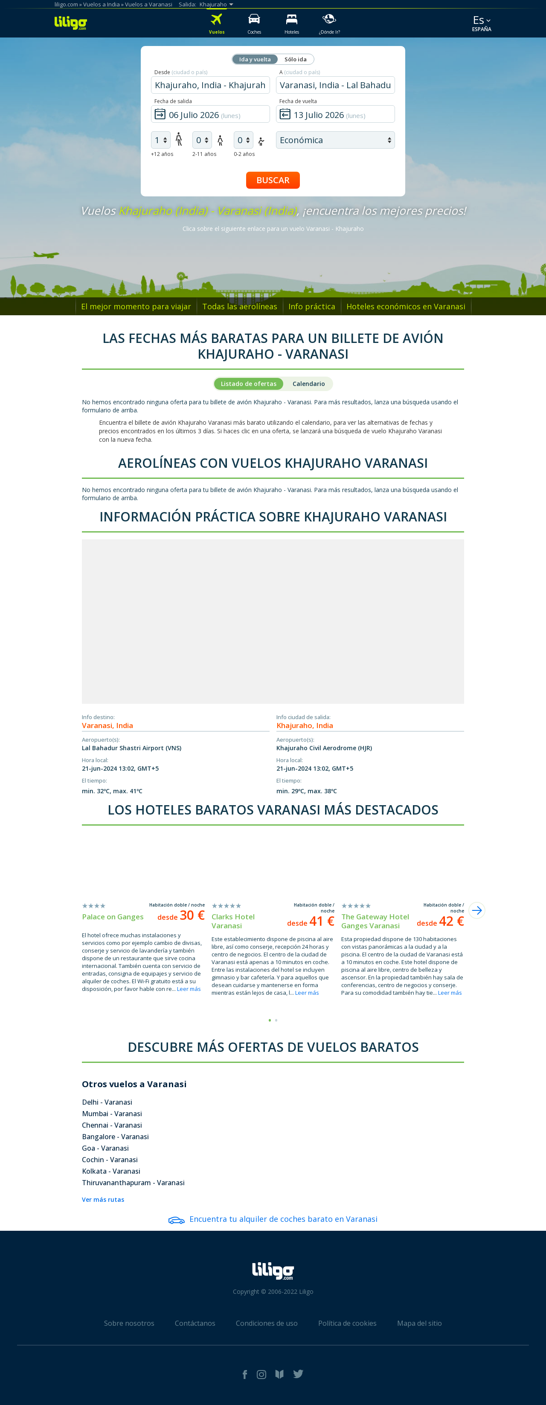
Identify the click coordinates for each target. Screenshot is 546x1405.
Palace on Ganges (113, 916)
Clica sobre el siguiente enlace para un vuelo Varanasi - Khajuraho (273, 229)
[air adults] (161, 140)
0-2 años (244, 154)
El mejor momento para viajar (136, 306)
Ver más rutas (103, 1199)
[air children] (202, 140)
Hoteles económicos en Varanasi (405, 306)
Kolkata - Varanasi (111, 1171)
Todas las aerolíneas (239, 306)
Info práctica (311, 306)
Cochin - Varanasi (110, 1159)
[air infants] (243, 140)
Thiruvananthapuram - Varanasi (133, 1182)
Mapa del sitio (419, 1323)
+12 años (162, 154)
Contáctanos (195, 1323)
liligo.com (66, 4)
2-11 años (204, 154)
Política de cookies (347, 1323)
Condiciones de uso (267, 1323)
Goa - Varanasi (105, 1148)
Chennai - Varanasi (112, 1125)
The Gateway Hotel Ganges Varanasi (375, 921)
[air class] (335, 140)
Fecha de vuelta (298, 101)
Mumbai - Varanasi (112, 1113)
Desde (180, 72)
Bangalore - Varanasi (115, 1136)
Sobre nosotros (129, 1323)
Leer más (189, 989)
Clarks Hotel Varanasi (233, 921)
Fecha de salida (173, 101)
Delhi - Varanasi (107, 1102)
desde (181, 917)
